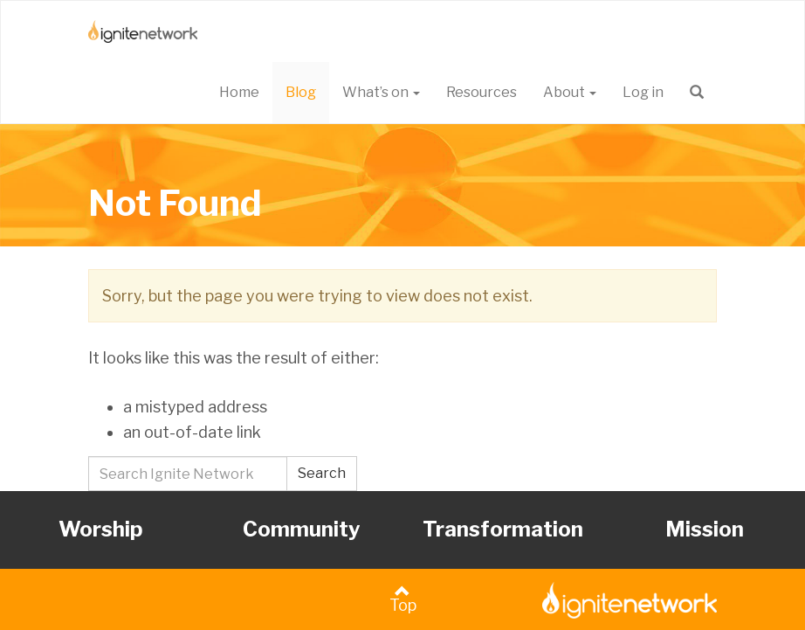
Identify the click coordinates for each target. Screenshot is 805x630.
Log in (643, 92)
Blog (301, 92)
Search (322, 473)
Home (239, 92)
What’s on (381, 92)
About (569, 92)
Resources (481, 92)
